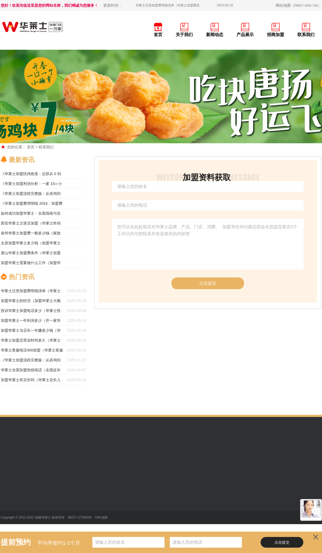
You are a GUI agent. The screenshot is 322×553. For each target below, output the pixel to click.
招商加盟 (275, 34)
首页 (158, 34)
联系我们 (306, 34)
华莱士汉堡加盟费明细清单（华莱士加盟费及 (168, 5)
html (297, 5)
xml (308, 5)
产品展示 (245, 34)
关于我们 (184, 34)
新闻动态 (214, 34)
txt (315, 5)
